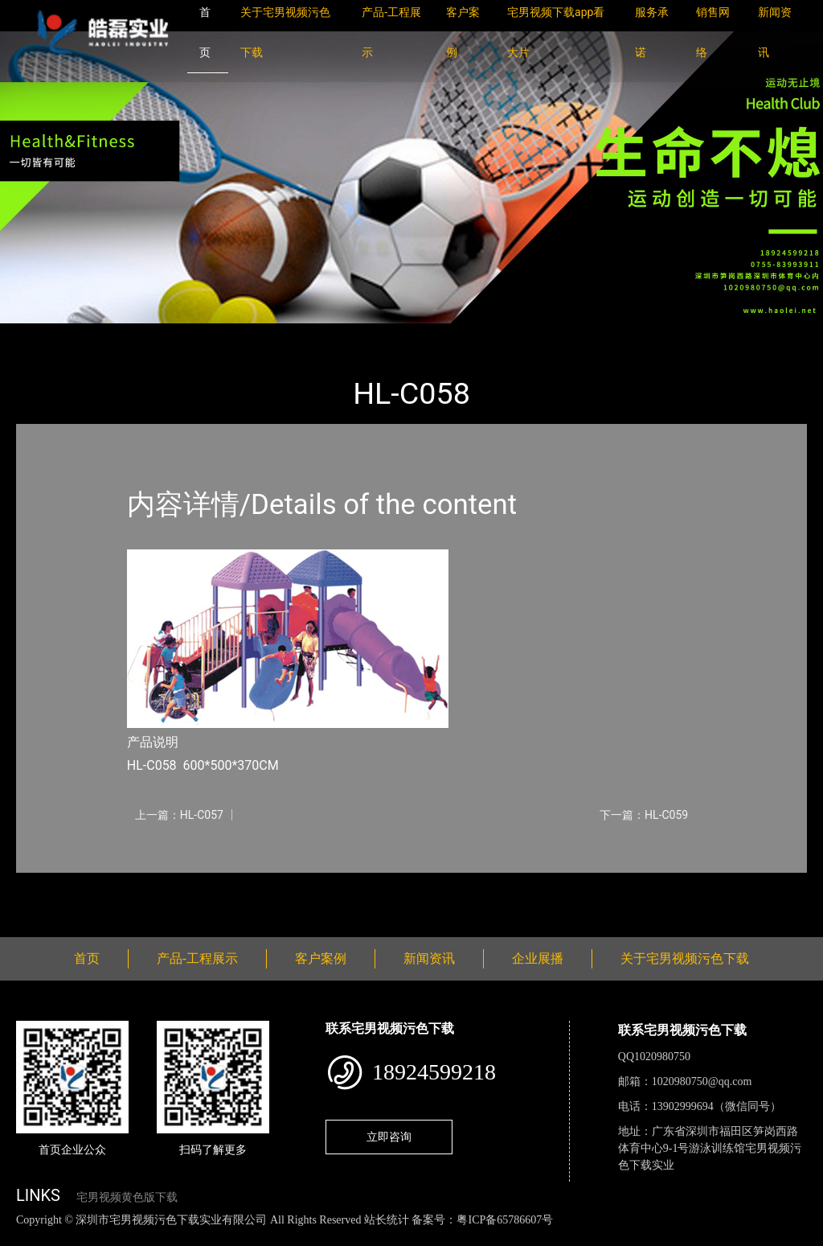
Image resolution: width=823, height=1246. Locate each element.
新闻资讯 (429, 958)
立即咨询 (389, 1136)
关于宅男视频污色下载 (684, 958)
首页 (44, 334)
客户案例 (320, 958)
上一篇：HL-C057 (179, 814)
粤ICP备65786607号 (505, 1220)
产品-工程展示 (112, 334)
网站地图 (24, 1237)
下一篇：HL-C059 (644, 814)
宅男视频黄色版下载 (127, 1197)
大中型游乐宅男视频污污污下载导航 (265, 334)
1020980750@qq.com (702, 1081)
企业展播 (537, 958)
